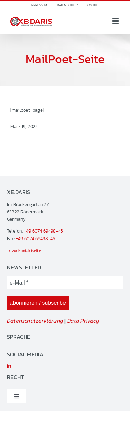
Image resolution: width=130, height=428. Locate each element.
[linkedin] (9, 366)
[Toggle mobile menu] (116, 21)
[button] (93, 5)
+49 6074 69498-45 (43, 231)
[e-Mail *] (65, 282)
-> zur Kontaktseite (24, 250)
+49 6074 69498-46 (35, 238)
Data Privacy (83, 321)
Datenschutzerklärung (35, 321)
